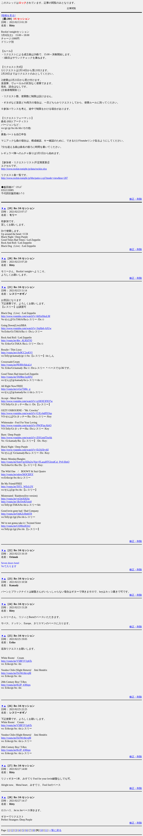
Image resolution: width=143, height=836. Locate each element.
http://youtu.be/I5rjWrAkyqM (16, 673)
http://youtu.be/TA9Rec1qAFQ (16, 377)
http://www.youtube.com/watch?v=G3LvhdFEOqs (26, 413)
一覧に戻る (55, 830)
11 (46, 830)
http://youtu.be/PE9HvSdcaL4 (16, 364)
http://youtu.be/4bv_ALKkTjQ (16, 340)
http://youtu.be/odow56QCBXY (17, 474)
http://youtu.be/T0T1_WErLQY (17, 486)
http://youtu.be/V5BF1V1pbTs (16, 661)
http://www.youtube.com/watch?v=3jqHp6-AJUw (26, 328)
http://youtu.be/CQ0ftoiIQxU (16, 526)
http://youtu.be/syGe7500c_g (15, 389)
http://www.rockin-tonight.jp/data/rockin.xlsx (24, 168)
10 (41, 830)
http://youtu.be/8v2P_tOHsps (16, 684)
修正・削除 (135, 199)
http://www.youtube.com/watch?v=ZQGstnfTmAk (26, 437)
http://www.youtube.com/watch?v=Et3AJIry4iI (25, 449)
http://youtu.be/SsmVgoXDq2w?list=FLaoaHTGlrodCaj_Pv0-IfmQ (35, 461)
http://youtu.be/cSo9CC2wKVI (17, 352)
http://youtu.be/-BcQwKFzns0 (16, 501)
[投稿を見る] (8, 15)
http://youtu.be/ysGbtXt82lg (15, 498)
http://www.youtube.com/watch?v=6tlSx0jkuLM (25, 316)
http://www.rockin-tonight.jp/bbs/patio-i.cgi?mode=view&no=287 (34, 178)
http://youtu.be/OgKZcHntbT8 (16, 513)
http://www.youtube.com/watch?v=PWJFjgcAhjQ (26, 425)
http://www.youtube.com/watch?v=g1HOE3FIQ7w (27, 401)
